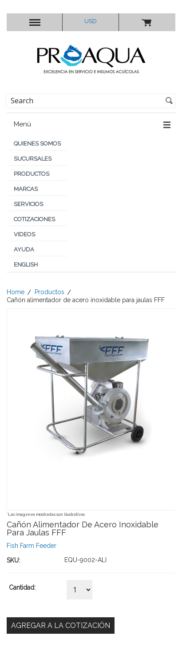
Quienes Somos (37, 143)
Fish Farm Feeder (31, 545)
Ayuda (24, 249)
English (26, 264)
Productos (31, 173)
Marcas (26, 189)
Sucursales (32, 158)
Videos (24, 234)
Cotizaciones (34, 219)
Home (15, 292)
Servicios (28, 204)
